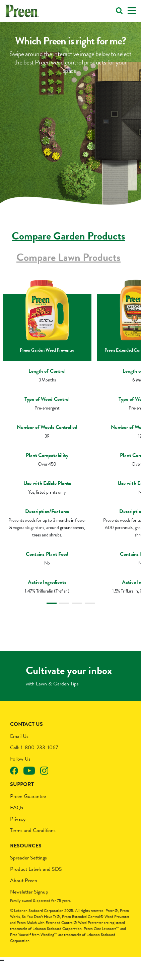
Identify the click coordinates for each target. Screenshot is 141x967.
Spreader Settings (28, 858)
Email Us (19, 736)
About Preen (23, 880)
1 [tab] (52, 603)
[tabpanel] (47, 439)
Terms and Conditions (33, 830)
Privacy (17, 819)
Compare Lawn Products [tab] (68, 257)
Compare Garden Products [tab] (68, 236)
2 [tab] (64, 603)
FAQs (16, 808)
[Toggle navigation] (132, 11)
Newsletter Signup (29, 892)
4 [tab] (90, 603)
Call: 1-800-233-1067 (34, 748)
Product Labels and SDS (36, 869)
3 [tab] (77, 603)
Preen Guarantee (28, 796)
